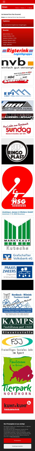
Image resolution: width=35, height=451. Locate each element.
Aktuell (30, 8)
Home (17, 8)
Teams (22, 8)
